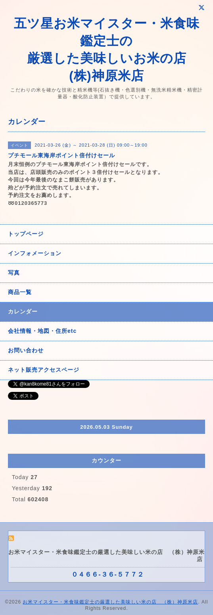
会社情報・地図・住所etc (42, 331)
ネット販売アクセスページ (43, 370)
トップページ (26, 234)
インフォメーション (34, 253)
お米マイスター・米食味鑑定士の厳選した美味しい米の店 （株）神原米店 (110, 602)
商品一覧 (20, 292)
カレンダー (23, 311)
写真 (14, 272)
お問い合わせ (26, 350)
